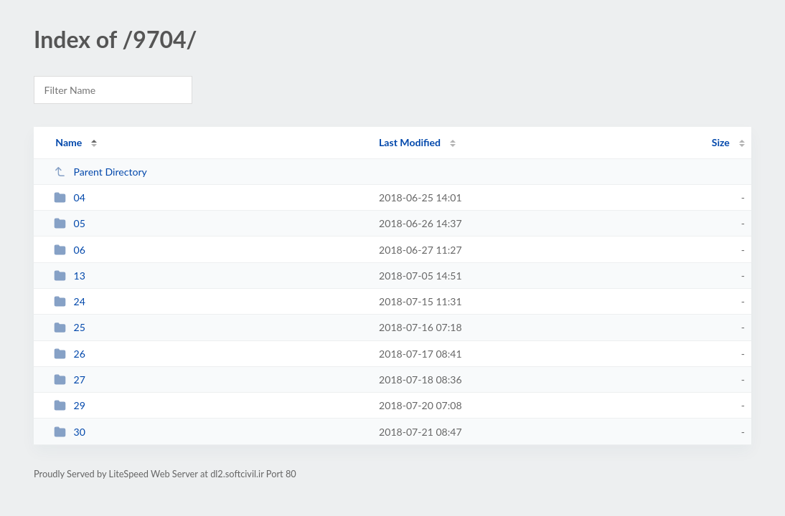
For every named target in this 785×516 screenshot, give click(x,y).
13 (69, 275)
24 (69, 301)
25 (69, 327)
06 (69, 250)
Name (68, 142)
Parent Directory (100, 172)
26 (69, 354)
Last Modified (410, 142)
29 (69, 405)
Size (721, 142)
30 (69, 432)
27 (69, 379)
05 (69, 223)
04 (69, 197)
